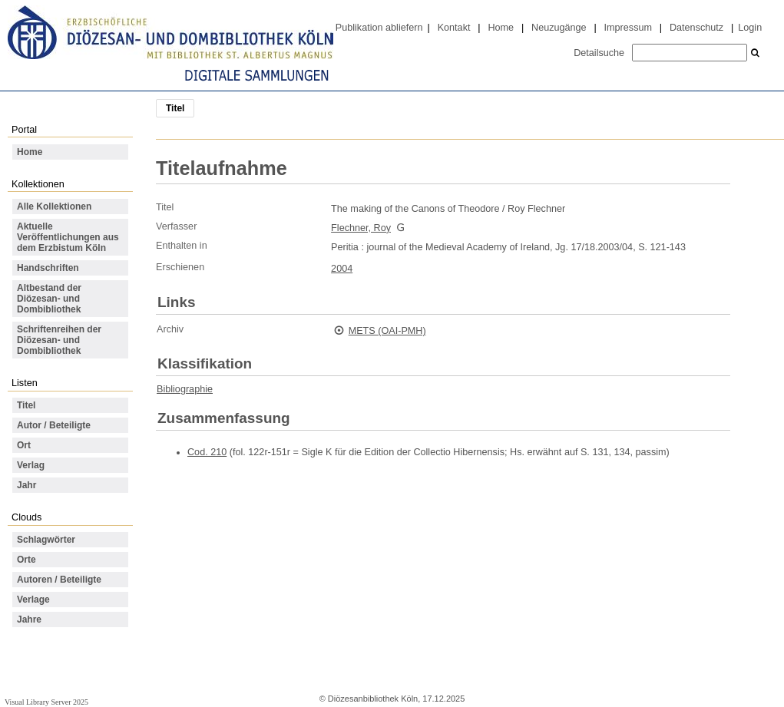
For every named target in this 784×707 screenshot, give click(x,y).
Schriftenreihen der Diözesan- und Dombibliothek (59, 340)
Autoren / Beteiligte (59, 579)
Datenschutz (696, 27)
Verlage (33, 599)
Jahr (26, 485)
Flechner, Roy (361, 228)
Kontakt (454, 27)
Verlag (31, 465)
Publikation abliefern (379, 27)
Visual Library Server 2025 (46, 702)
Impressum (628, 27)
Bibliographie (185, 389)
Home (501, 27)
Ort (24, 445)
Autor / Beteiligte (54, 425)
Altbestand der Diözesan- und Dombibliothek (49, 298)
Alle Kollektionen (54, 206)
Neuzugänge (559, 27)
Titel (26, 405)
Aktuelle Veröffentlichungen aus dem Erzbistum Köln (68, 237)
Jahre (29, 619)
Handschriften (48, 268)
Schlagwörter (46, 539)
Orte (26, 559)
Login (750, 27)
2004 (341, 268)
